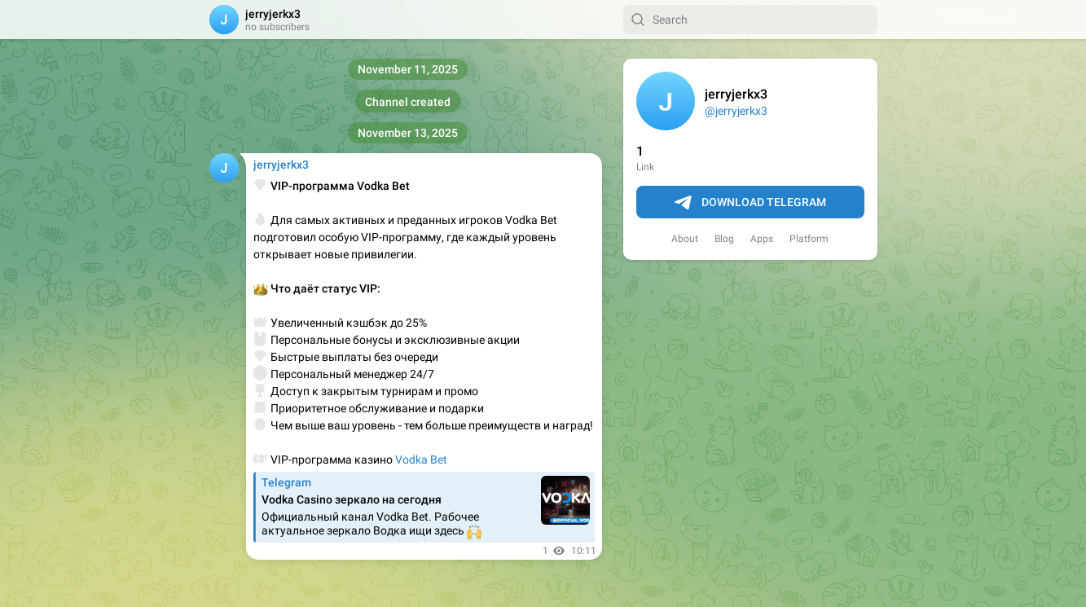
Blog (724, 238)
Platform (809, 238)
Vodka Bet (421, 459)
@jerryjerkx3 (736, 110)
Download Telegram (750, 203)
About (684, 238)
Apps (761, 238)
